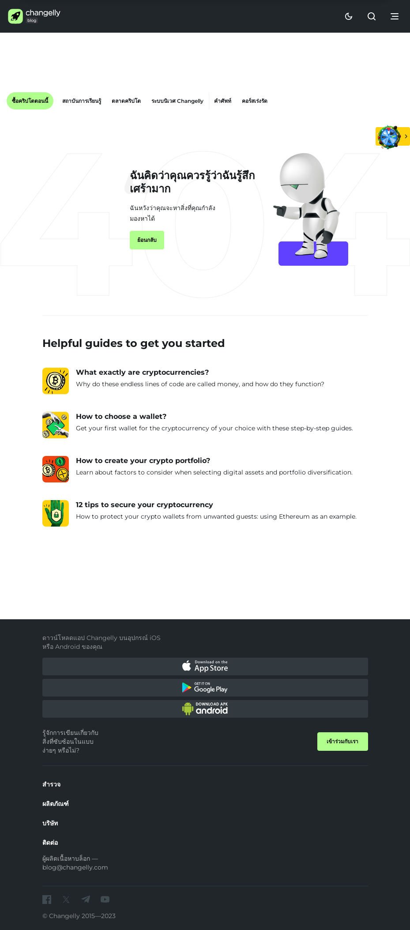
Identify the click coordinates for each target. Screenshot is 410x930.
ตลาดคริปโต (126, 101)
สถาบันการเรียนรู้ (81, 101)
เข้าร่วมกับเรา (342, 741)
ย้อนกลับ (147, 240)
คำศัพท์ (222, 101)
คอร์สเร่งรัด (254, 101)
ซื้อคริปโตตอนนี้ (30, 101)
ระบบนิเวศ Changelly (177, 101)
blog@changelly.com (75, 867)
